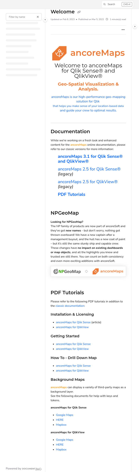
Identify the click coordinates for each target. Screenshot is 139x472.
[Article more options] (123, 30)
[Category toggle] (45, 20)
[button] (117, 4)
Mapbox (61, 425)
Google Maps (64, 415)
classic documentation (69, 306)
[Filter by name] (24, 16)
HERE (60, 420)
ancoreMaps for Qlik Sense (73, 322)
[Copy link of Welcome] (79, 12)
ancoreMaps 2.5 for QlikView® (88, 182)
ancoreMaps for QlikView (72, 327)
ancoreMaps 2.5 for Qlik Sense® (89, 169)
